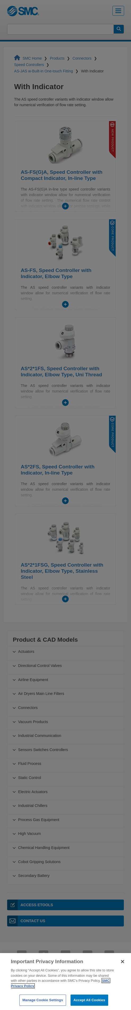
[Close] (122, 973)
